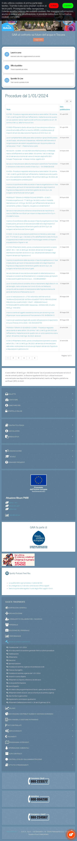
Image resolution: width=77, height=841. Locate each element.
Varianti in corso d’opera (16, 676)
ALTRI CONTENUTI (13, 753)
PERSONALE (11, 624)
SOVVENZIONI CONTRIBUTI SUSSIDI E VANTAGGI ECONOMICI (29, 713)
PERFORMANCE (13, 636)
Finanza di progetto (14, 670)
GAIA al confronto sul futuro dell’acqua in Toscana (38, 34)
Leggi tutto (38, 40)
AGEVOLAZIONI (12, 431)
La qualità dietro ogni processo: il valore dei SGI (25, 583)
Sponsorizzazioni (13, 664)
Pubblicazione (12, 654)
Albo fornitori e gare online (16, 696)
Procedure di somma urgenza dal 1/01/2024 (23, 673)
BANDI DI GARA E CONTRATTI (17, 641)
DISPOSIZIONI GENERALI (16, 607)
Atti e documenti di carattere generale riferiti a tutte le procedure (30, 651)
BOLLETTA (10, 394)
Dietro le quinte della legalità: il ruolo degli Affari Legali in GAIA (31, 588)
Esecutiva (10, 660)
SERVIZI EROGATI (13, 730)
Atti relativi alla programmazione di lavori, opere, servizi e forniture (31, 689)
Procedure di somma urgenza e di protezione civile (25, 667)
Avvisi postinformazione (16, 683)
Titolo (8, 109)
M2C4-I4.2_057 (14, 506)
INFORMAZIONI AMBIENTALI (17, 748)
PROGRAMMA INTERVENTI (17, 742)
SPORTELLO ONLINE (13, 411)
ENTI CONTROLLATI (13, 725)
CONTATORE (11, 399)
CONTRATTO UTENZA (14, 425)
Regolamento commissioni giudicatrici (21, 699)
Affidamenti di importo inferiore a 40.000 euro (23, 680)
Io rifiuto (54, 6)
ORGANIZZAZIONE (13, 613)
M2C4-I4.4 (12, 509)
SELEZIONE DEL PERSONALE (17, 630)
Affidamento (11, 657)
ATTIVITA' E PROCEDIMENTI (17, 765)
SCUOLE (10, 456)
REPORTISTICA (14, 515)
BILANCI (10, 708)
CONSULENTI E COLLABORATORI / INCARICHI (23, 619)
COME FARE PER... (13, 405)
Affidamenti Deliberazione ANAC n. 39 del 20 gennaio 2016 (28, 702)
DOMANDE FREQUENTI (15, 462)
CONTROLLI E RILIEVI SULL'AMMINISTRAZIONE (23, 759)
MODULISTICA (12, 436)
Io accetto (68, 6)
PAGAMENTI (11, 736)
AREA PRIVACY (12, 832)
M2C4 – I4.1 (13, 503)
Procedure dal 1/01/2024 (16, 647)
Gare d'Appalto (12, 686)
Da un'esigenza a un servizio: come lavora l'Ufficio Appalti (29, 586)
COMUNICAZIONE (13, 450)
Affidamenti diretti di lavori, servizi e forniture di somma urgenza (30, 693)
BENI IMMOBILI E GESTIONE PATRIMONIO (21, 719)
